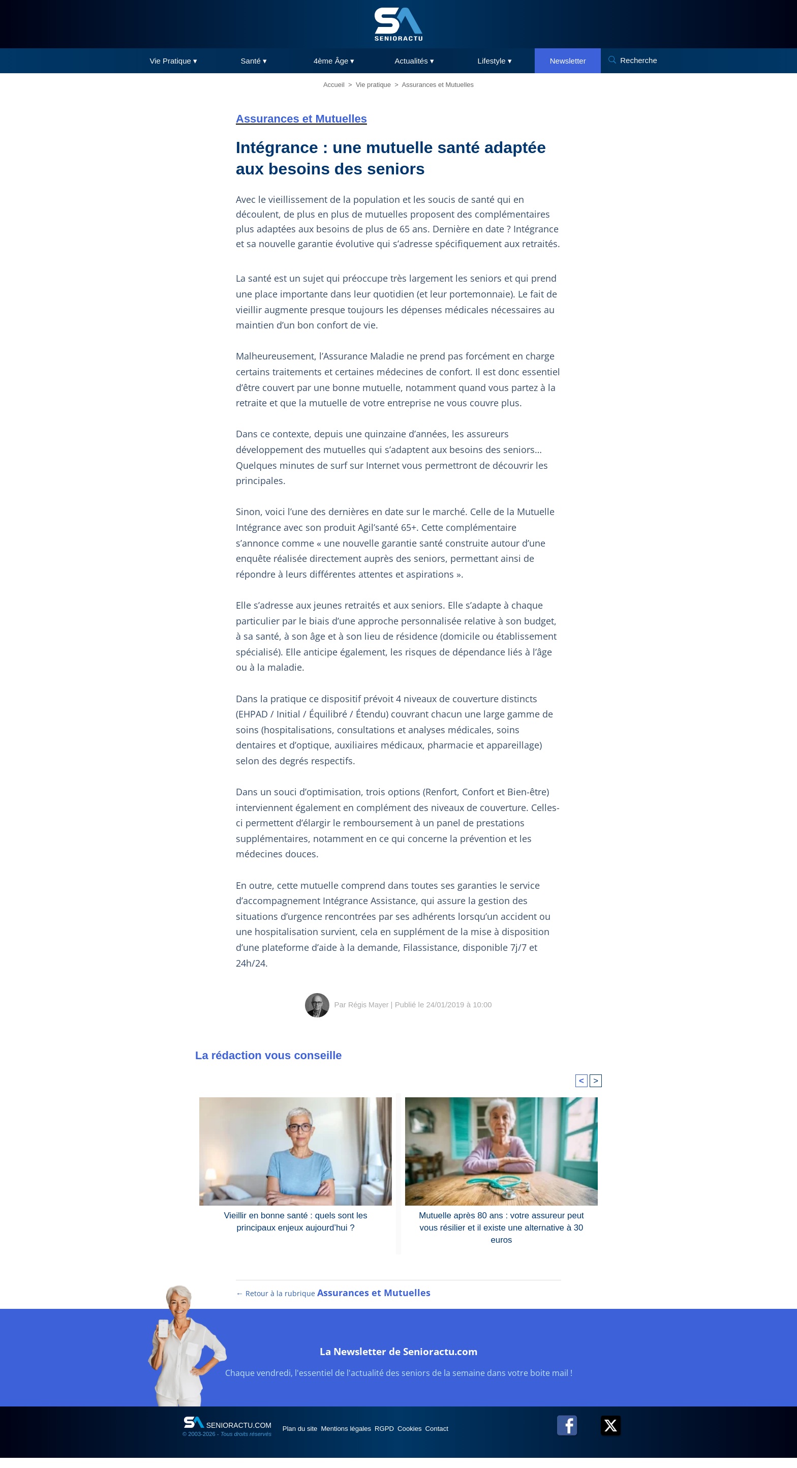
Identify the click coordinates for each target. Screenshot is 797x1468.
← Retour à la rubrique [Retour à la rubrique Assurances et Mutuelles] (334, 1303)
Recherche (638, 60)
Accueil (334, 84)
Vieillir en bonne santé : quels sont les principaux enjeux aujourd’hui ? (296, 1221)
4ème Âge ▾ (334, 60)
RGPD (413, 1438)
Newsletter (568, 60)
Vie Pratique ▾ (173, 60)
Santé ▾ (254, 60)
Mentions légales (363, 1438)
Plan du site (306, 1438)
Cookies (448, 1438)
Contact (484, 1438)
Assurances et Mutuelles (438, 84)
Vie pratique (373, 84)
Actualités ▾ (414, 60)
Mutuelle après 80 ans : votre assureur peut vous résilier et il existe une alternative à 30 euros (501, 1221)
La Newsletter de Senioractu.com (399, 1359)
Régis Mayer (368, 1004)
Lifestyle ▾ (495, 60)
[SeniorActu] (398, 24)
